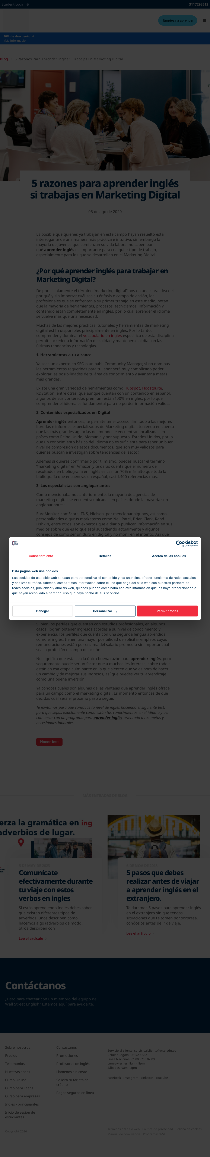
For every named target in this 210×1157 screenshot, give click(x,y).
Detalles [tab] (105, 556)
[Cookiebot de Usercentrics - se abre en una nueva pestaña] (179, 543)
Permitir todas (167, 611)
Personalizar (105, 611)
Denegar (42, 611)
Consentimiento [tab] (41, 556)
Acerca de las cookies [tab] (169, 556)
